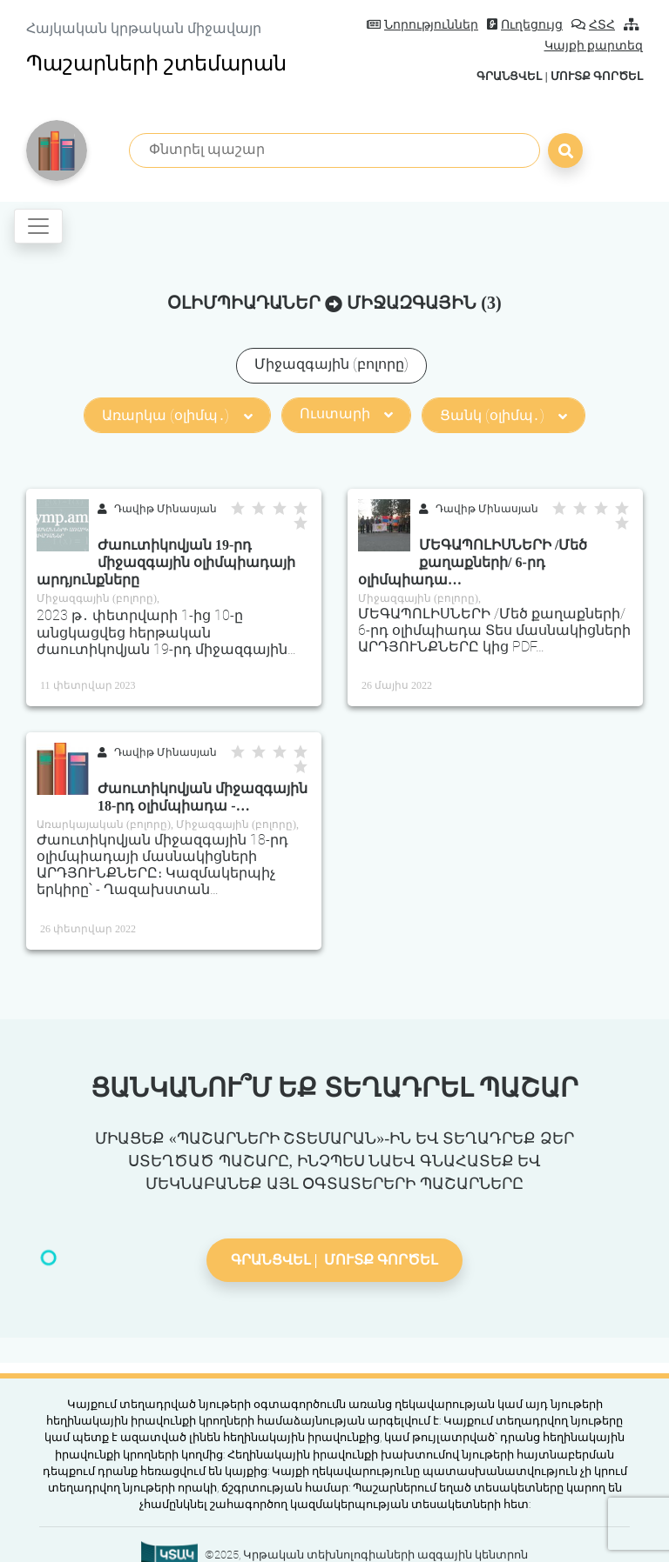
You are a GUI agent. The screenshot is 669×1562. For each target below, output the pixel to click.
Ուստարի (346, 413)
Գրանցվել (509, 76)
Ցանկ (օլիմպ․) (503, 415)
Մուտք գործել (597, 76)
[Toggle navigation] (38, 226)
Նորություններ (422, 24)
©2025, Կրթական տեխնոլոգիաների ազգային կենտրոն (366, 1554)
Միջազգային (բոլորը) (331, 364)
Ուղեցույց (525, 24)
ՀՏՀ (593, 24)
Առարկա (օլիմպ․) (177, 415)
